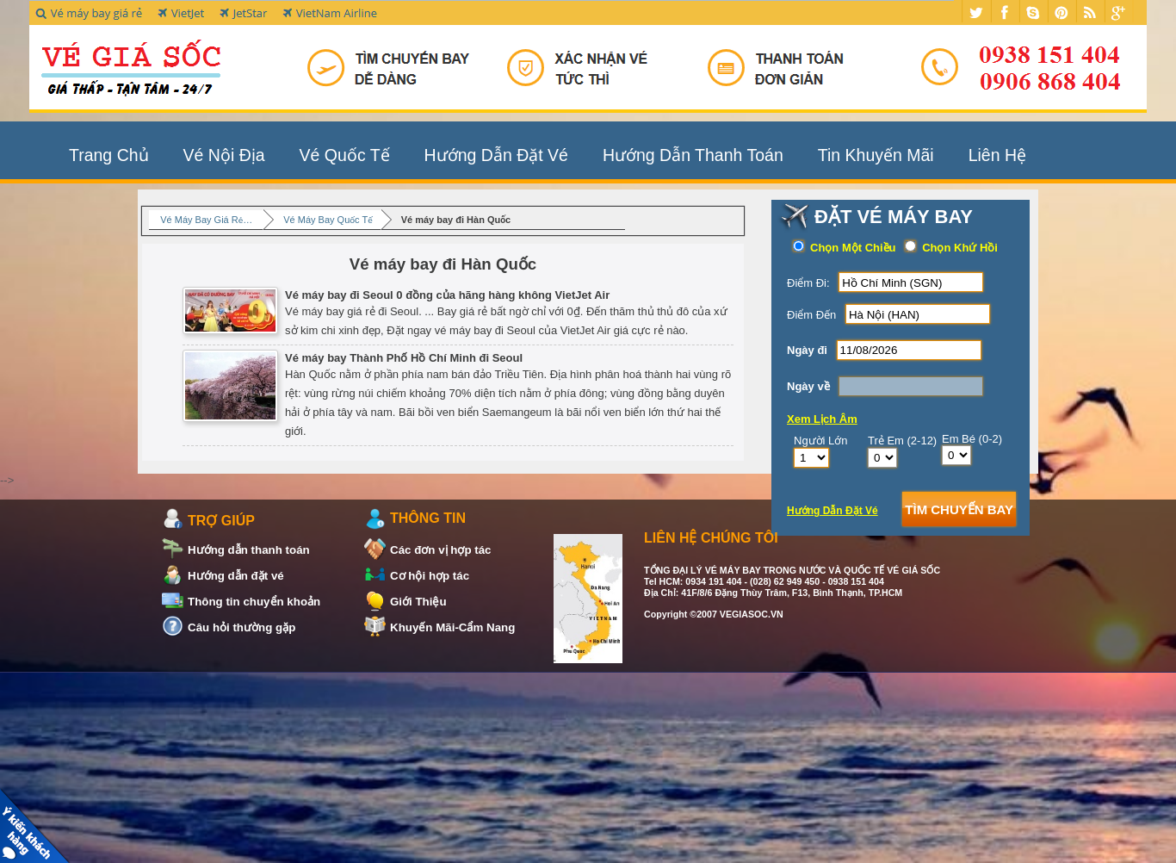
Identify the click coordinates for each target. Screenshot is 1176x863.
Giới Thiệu (418, 601)
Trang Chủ (109, 155)
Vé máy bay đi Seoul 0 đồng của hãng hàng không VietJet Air (396, 294)
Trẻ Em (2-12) (902, 440)
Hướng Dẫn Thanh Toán (693, 155)
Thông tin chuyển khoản (254, 601)
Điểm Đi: (808, 282)
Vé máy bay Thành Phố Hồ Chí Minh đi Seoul (353, 357)
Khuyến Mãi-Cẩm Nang (452, 627)
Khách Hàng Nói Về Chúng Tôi (37, 825)
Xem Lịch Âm (822, 419)
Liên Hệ (997, 155)
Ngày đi (807, 350)
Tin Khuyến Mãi (876, 155)
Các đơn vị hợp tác (441, 549)
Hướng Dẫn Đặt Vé (496, 155)
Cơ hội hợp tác (429, 575)
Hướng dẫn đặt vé (236, 575)
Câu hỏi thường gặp (241, 627)
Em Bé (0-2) (972, 438)
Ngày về (808, 386)
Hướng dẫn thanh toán (249, 549)
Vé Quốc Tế (345, 155)
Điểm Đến (811, 314)
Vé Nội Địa (224, 155)
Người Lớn (821, 440)
